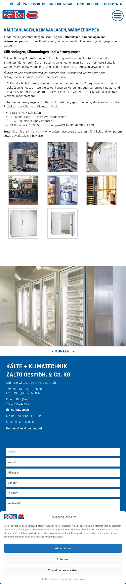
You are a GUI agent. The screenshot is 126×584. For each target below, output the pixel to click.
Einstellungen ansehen (63, 570)
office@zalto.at (24, 399)
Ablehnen (63, 559)
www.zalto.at (21, 404)
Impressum (79, 579)
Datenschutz (66, 579)
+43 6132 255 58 (113, 4)
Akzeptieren (63, 548)
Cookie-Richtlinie (49, 579)
